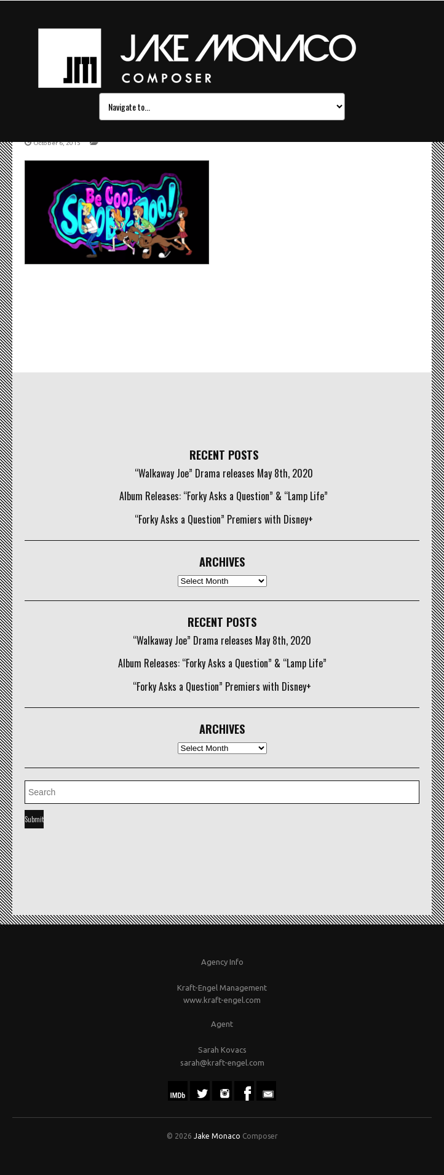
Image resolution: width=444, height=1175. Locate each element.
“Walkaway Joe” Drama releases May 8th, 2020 (224, 473)
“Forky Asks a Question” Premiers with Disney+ (224, 519)
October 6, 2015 (57, 143)
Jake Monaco (217, 1136)
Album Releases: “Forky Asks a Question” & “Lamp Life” (223, 496)
